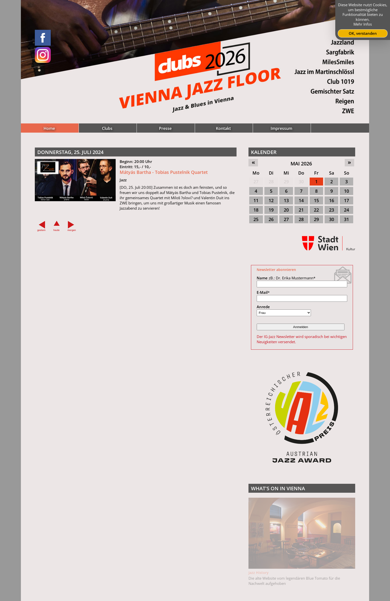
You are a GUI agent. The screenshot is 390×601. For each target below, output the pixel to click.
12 (271, 200)
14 (301, 200)
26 (271, 219)
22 (316, 210)
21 (301, 210)
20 (286, 210)
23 (331, 210)
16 (331, 200)
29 (286, 182)
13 (286, 200)
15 (316, 200)
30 (301, 182)
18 (255, 210)
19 (271, 210)
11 (255, 200)
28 (271, 182)
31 (346, 219)
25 (255, 219)
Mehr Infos (362, 24)
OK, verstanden (363, 33)
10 (346, 191)
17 (346, 200)
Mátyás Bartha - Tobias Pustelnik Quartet (164, 175)
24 (346, 210)
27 (255, 182)
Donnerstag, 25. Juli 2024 (70, 152)
